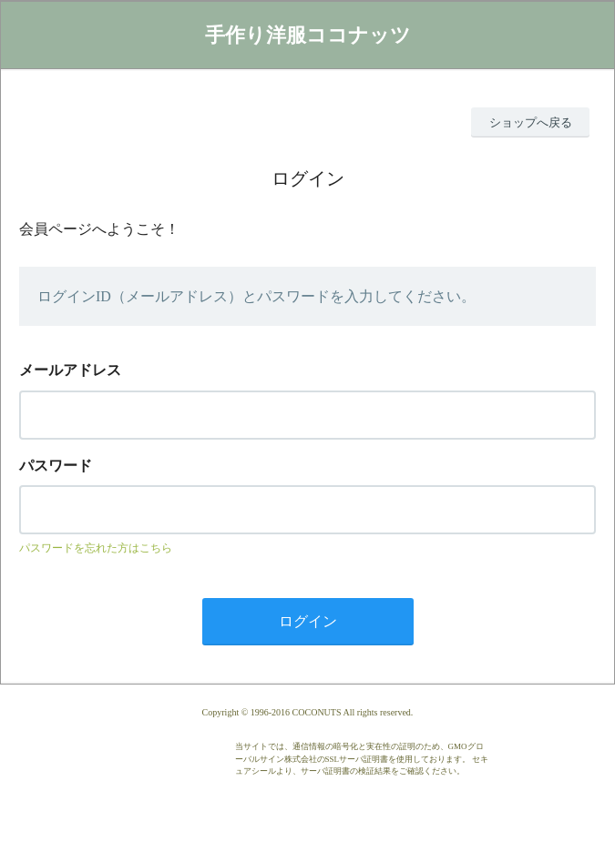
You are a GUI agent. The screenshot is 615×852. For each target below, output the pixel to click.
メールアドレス (70, 370)
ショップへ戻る (530, 122)
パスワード (55, 465)
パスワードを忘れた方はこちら (95, 548)
